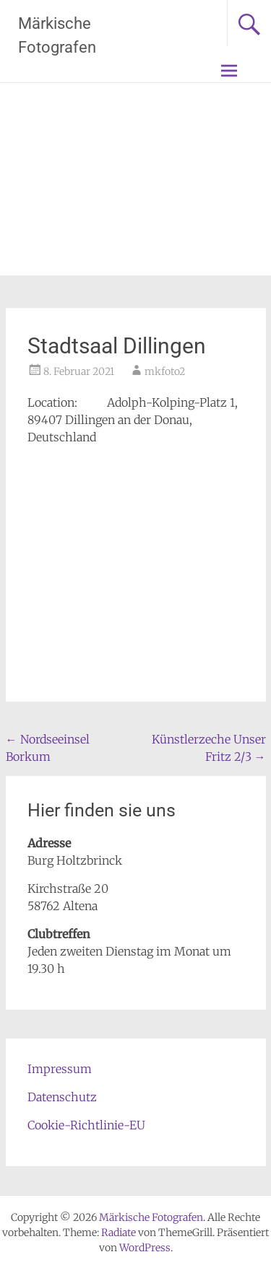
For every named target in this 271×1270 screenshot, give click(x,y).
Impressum (59, 1069)
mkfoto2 (165, 371)
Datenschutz (62, 1097)
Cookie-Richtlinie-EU (86, 1125)
